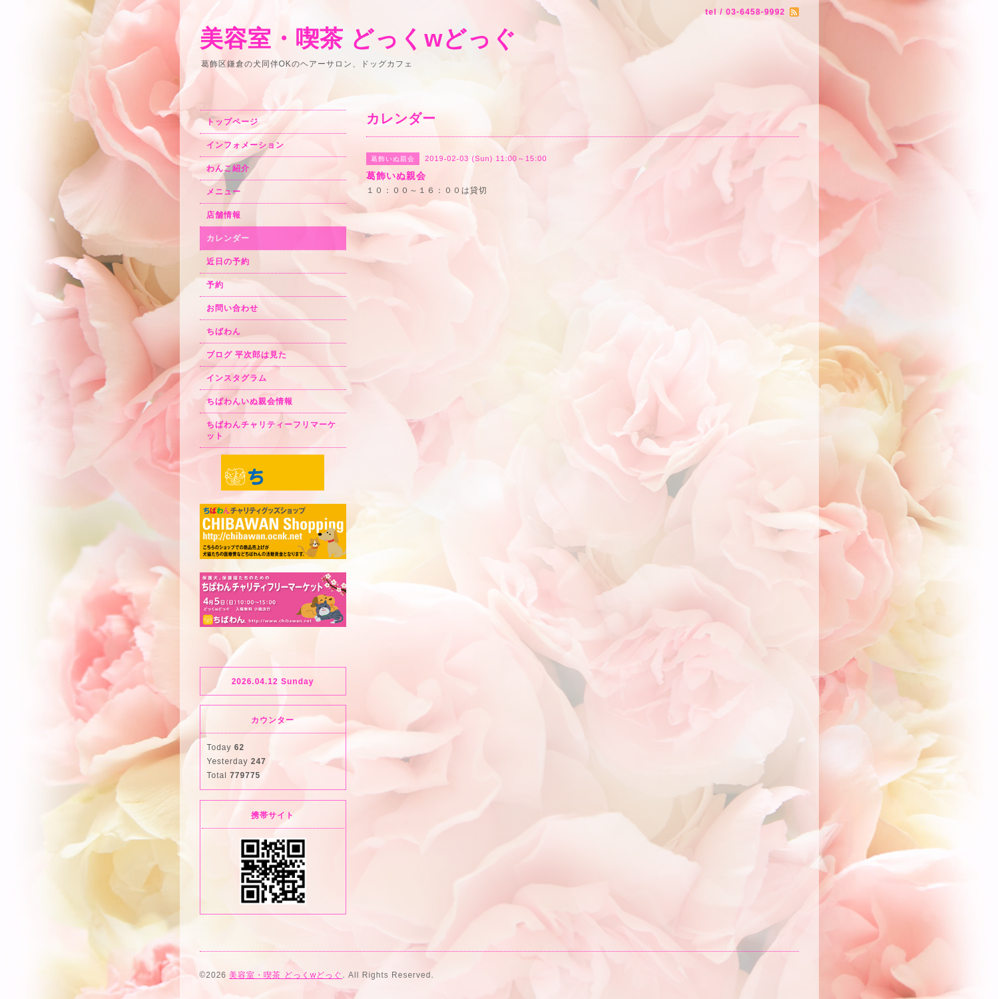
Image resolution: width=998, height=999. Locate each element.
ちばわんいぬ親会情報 (249, 401)
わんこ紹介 (228, 168)
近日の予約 (228, 261)
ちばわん (223, 331)
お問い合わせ (232, 308)
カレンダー (228, 238)
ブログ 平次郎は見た (246, 354)
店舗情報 (223, 215)
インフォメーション (245, 145)
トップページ (232, 121)
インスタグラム (236, 378)
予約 (215, 285)
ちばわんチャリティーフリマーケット (271, 430)
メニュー (223, 191)
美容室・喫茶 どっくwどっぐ (358, 38)
